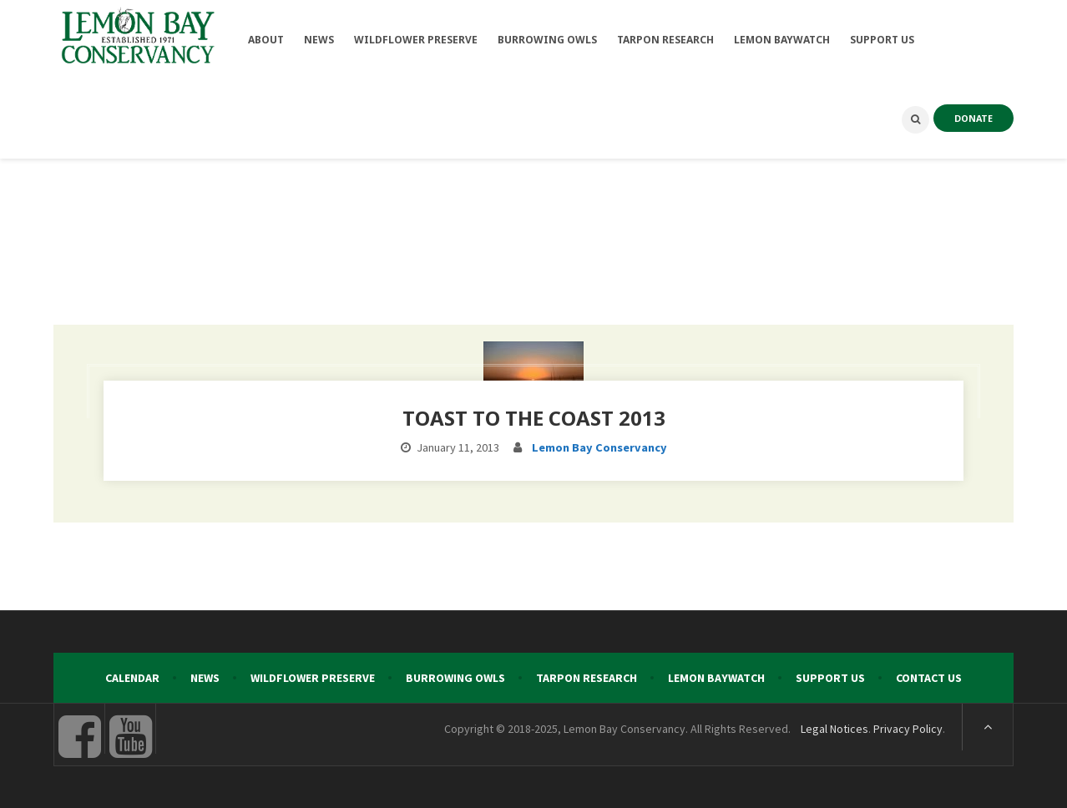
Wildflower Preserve (312, 677)
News (205, 677)
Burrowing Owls (455, 677)
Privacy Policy (908, 728)
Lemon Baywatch (716, 677)
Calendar (132, 677)
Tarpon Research (586, 677)
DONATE (973, 118)
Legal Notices (834, 728)
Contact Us (929, 677)
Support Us (830, 677)
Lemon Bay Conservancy (599, 447)
